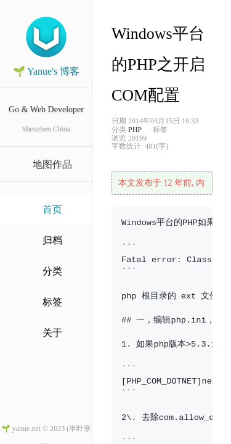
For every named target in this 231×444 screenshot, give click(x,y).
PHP (135, 129)
